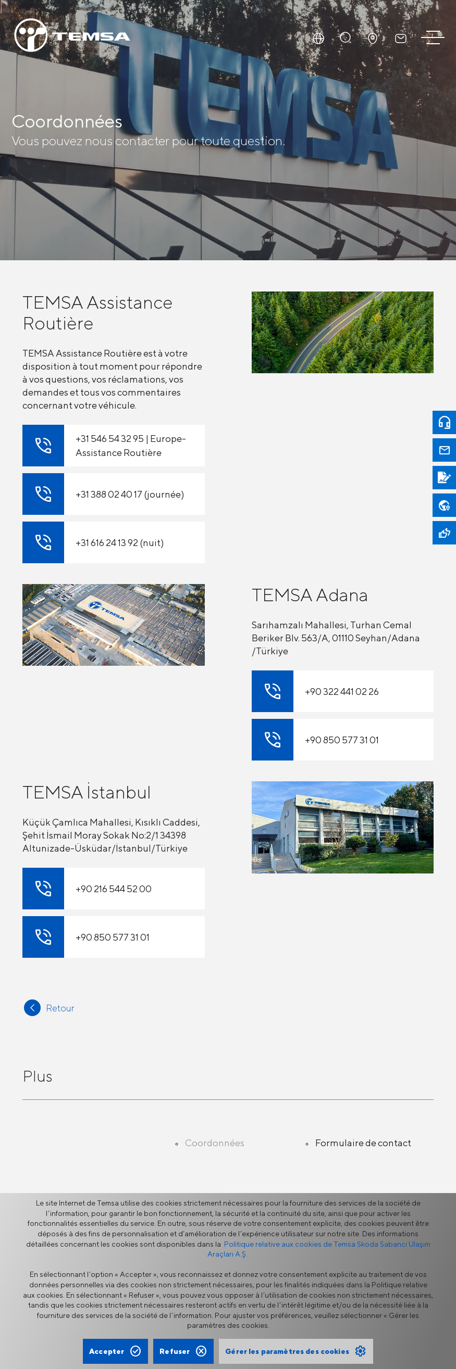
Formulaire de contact (363, 1142)
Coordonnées (214, 1142)
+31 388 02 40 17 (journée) (103, 494)
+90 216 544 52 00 (87, 888)
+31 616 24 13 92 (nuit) (93, 542)
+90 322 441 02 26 (315, 691)
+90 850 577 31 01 (315, 739)
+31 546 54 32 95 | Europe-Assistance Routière (104, 445)
